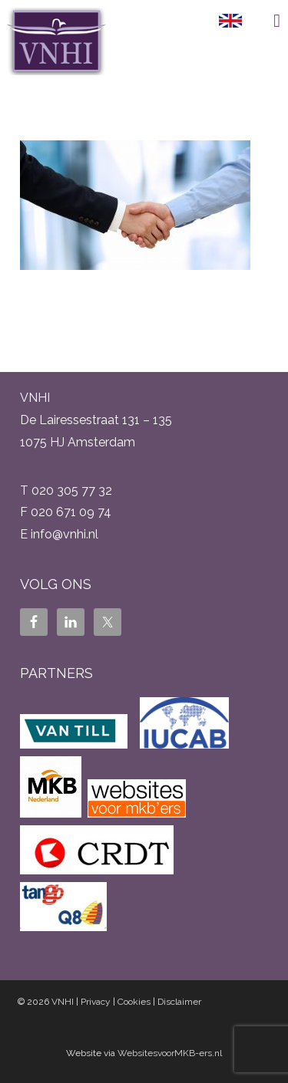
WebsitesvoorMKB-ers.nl (170, 1053)
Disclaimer (179, 1001)
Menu (265, 21)
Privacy (96, 1001)
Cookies (134, 1001)
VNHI (62, 1001)
